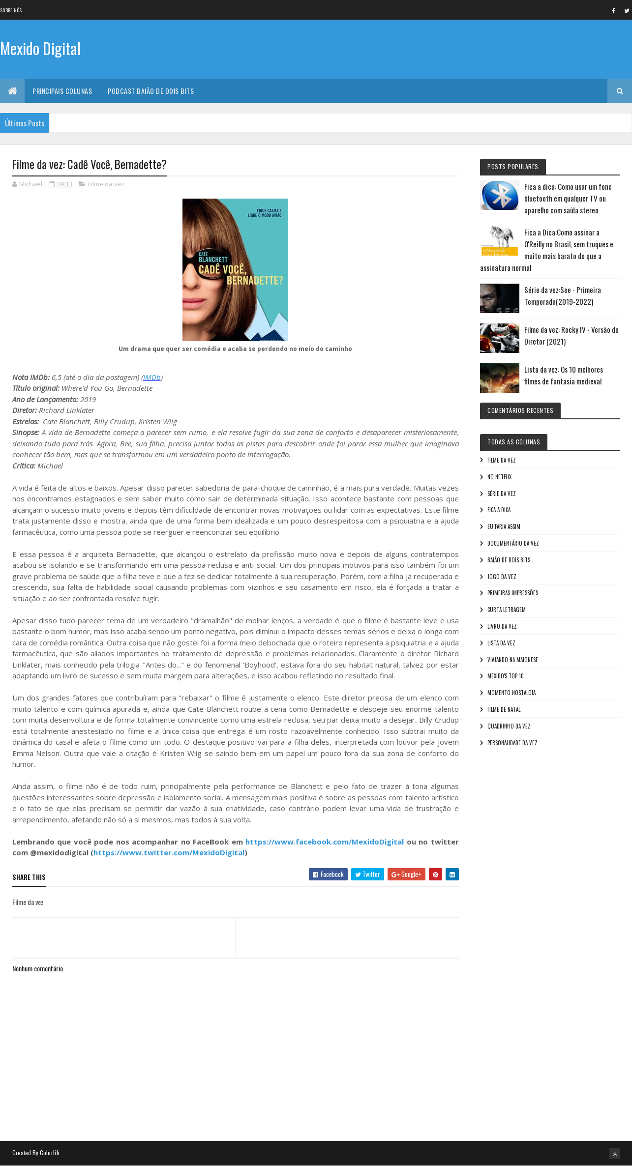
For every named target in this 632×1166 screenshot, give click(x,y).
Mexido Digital (40, 47)
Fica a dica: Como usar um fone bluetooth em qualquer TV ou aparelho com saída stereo (568, 198)
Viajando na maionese (512, 660)
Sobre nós (11, 10)
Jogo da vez (501, 577)
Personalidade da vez (512, 743)
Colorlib (50, 1152)
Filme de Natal (503, 709)
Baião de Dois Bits (508, 560)
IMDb (152, 377)
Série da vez (501, 493)
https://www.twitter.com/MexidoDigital (168, 852)
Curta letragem (506, 609)
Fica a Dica (499, 510)
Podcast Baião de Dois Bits (151, 91)
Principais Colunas (62, 91)
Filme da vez (106, 183)
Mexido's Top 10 (505, 676)
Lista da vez (501, 643)
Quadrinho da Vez (509, 726)
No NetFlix (499, 477)
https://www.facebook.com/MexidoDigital (324, 841)
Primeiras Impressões (512, 593)
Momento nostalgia (511, 693)
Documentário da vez (513, 543)
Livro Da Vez (502, 626)
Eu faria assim (503, 526)
